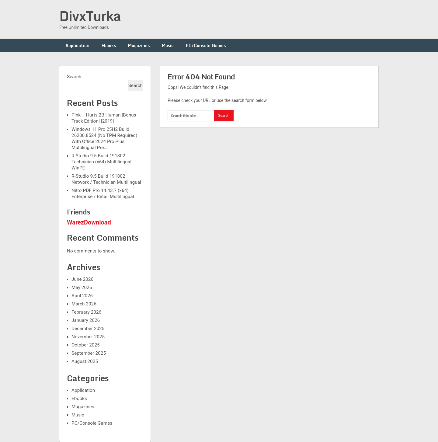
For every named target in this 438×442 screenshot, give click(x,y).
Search (74, 76)
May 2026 (81, 287)
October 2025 (85, 345)
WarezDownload (89, 222)
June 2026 (82, 279)
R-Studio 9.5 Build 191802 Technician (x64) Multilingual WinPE (101, 162)
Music (168, 45)
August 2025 (84, 361)
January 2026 (85, 320)
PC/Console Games (206, 45)
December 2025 (87, 328)
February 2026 (86, 312)
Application (77, 45)
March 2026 (83, 304)
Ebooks (109, 45)
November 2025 (88, 336)
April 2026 (82, 295)
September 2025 (88, 353)
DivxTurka (90, 16)
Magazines (139, 45)
